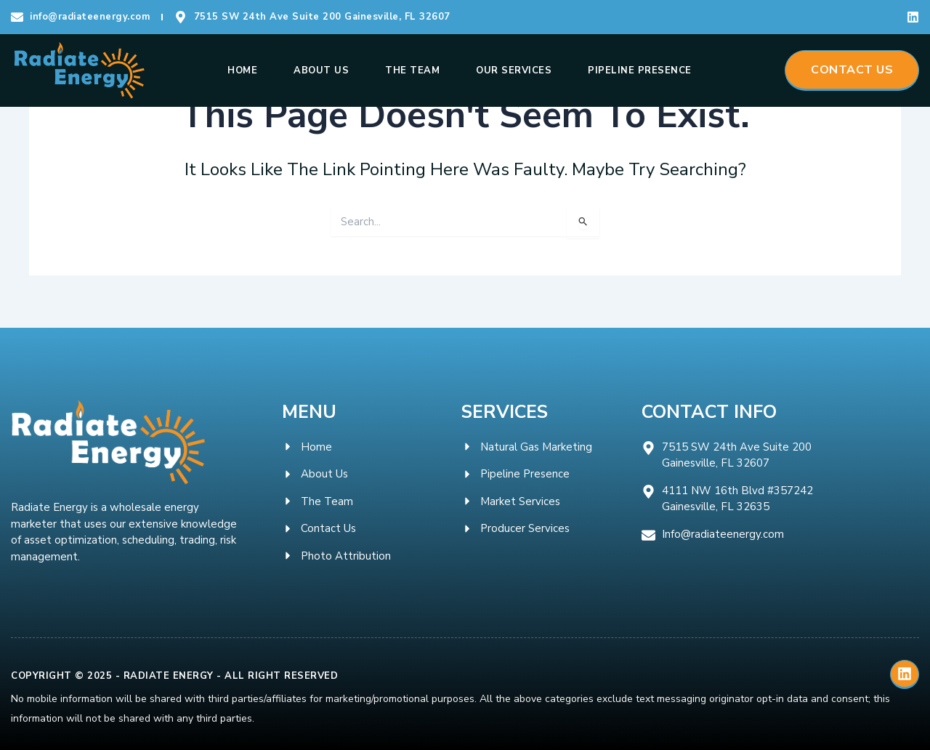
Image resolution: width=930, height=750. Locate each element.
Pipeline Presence (640, 70)
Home (242, 70)
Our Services (513, 70)
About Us (321, 70)
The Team (412, 70)
